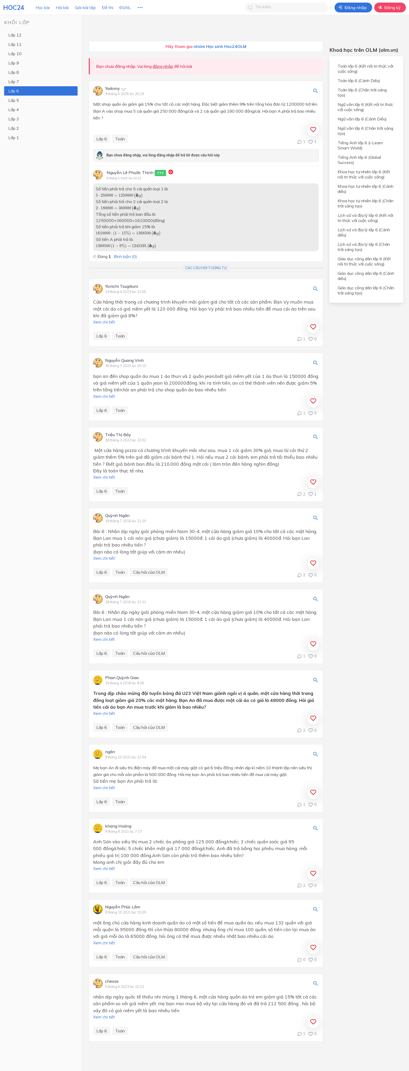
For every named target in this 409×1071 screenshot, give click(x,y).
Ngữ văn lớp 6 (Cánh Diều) (362, 118)
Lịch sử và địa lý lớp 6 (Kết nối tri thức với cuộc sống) (365, 218)
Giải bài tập (85, 7)
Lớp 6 (13, 91)
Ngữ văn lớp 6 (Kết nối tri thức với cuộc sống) (365, 107)
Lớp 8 (13, 72)
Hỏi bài (62, 7)
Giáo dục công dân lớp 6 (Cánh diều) (366, 276)
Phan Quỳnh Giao (122, 677)
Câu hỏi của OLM (149, 572)
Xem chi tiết (104, 322)
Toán (120, 138)
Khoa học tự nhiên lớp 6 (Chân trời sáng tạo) (365, 203)
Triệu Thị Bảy (118, 435)
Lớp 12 (15, 35)
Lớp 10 (15, 53)
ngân (110, 752)
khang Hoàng (118, 826)
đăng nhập (163, 66)
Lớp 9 (13, 63)
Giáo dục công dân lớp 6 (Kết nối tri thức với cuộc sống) (364, 261)
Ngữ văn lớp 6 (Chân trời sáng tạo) (365, 131)
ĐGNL (125, 7)
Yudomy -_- (115, 88)
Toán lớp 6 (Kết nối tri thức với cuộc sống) (365, 68)
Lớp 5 (13, 100)
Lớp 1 (13, 137)
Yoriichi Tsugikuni (121, 286)
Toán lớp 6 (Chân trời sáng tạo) (362, 92)
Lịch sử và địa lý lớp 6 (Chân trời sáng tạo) (364, 247)
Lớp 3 (13, 118)
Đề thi (107, 7)
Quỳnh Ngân (117, 515)
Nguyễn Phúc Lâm (122, 907)
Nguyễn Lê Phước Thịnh (136, 173)
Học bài (43, 7)
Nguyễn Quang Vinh (124, 360)
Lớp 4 (13, 109)
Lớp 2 (13, 128)
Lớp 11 (15, 44)
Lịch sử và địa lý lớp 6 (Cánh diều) (364, 232)
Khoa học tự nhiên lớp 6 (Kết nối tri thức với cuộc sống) (364, 174)
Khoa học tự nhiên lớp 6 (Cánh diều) (365, 189)
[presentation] (119, 195)
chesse (112, 981)
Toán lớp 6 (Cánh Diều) (359, 80)
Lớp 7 (13, 81)
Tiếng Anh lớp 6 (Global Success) (359, 160)
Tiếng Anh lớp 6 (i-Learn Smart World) (360, 145)
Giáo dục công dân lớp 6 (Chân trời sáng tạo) (366, 290)
